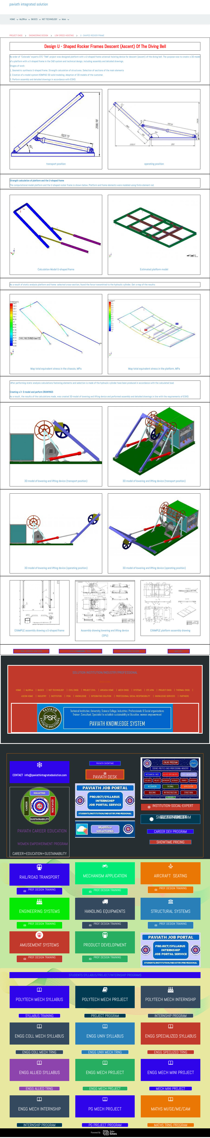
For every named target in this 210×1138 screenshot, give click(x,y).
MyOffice (29, 686)
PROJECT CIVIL (89, 686)
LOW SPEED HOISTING (64, 32)
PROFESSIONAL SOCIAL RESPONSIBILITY (133, 692)
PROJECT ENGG (15, 32)
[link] (56, 88)
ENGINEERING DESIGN (38, 32)
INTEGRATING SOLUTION (101, 692)
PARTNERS (184, 692)
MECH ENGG (123, 686)
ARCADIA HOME (107, 686)
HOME (18, 686)
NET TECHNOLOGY (56, 686)
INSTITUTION (56, 692)
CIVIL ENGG (73, 686)
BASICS (41, 686)
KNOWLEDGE (80, 692)
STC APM (150, 686)
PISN (68, 692)
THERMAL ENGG (183, 686)
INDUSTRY (42, 692)
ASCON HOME (27, 692)
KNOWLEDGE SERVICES (165, 692)
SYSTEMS (137, 686)
